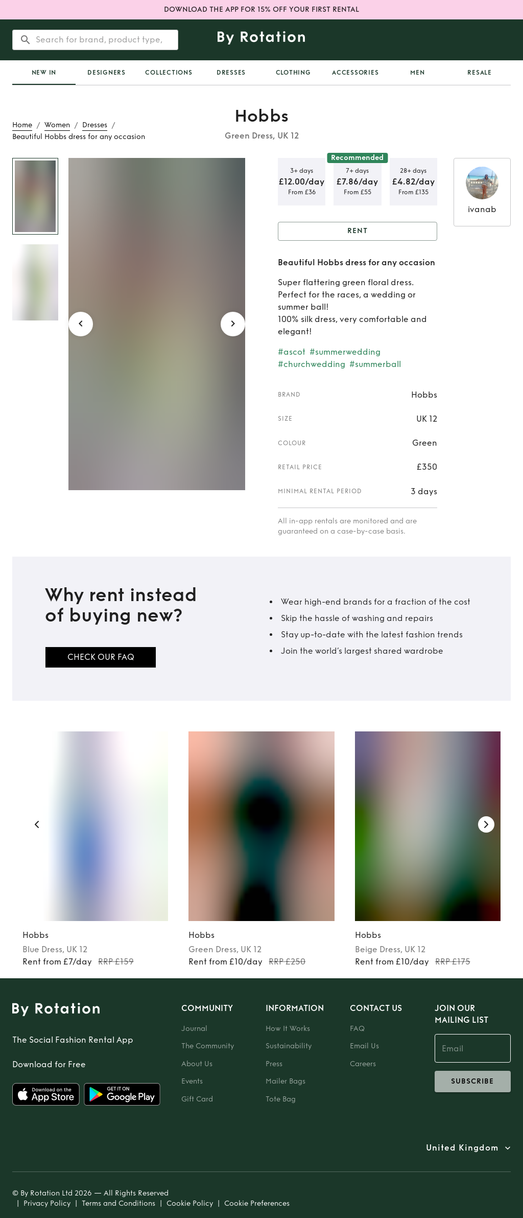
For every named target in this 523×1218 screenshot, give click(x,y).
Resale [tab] (479, 72)
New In (44, 72)
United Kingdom (462, 1148)
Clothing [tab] (293, 72)
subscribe (473, 1081)
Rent (357, 231)
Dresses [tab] (231, 72)
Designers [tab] (106, 72)
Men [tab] (417, 72)
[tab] (44, 72)
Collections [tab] (168, 72)
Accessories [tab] (355, 72)
